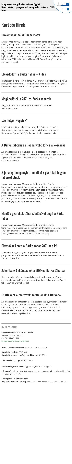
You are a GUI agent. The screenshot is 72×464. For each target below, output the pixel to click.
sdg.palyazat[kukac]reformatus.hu (15, 341)
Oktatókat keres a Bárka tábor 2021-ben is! (29, 246)
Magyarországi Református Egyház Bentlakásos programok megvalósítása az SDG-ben (28, 7)
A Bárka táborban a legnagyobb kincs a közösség (33, 145)
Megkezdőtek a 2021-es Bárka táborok (26, 99)
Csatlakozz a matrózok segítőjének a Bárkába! (31, 295)
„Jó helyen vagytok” (14, 121)
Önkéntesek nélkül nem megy (20, 35)
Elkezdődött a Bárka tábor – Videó (23, 74)
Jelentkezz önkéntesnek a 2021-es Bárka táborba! (33, 271)
